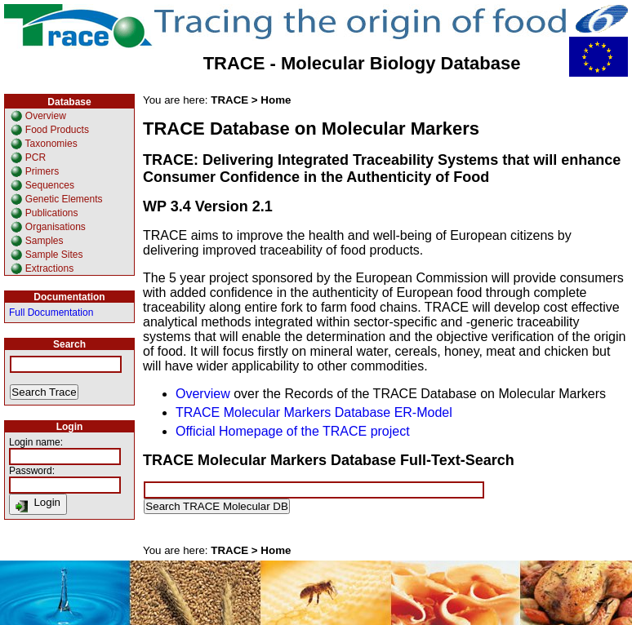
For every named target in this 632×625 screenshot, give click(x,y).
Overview (203, 394)
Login (38, 504)
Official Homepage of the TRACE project (293, 431)
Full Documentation (51, 312)
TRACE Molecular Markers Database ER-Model (314, 412)
